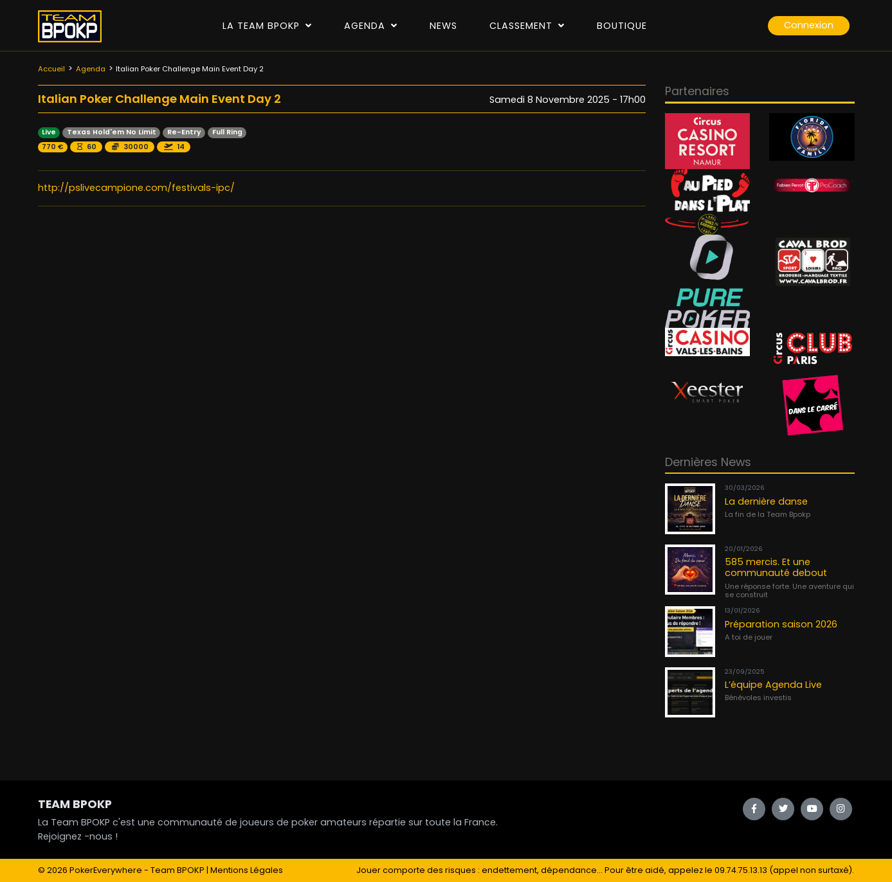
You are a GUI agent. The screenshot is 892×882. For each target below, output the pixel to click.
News (443, 25)
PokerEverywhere (105, 870)
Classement (527, 25)
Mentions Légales (246, 870)
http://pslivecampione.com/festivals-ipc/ (136, 187)
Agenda (370, 25)
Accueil (51, 69)
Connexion (808, 25)
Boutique (622, 25)
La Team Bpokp (267, 25)
